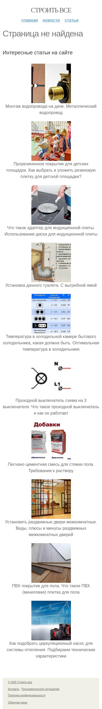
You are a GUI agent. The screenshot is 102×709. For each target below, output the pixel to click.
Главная (29, 20)
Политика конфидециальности (26, 695)
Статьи (72, 20)
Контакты (13, 689)
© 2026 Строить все (20, 682)
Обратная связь (17, 702)
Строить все (51, 10)
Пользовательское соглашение (41, 689)
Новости (51, 20)
